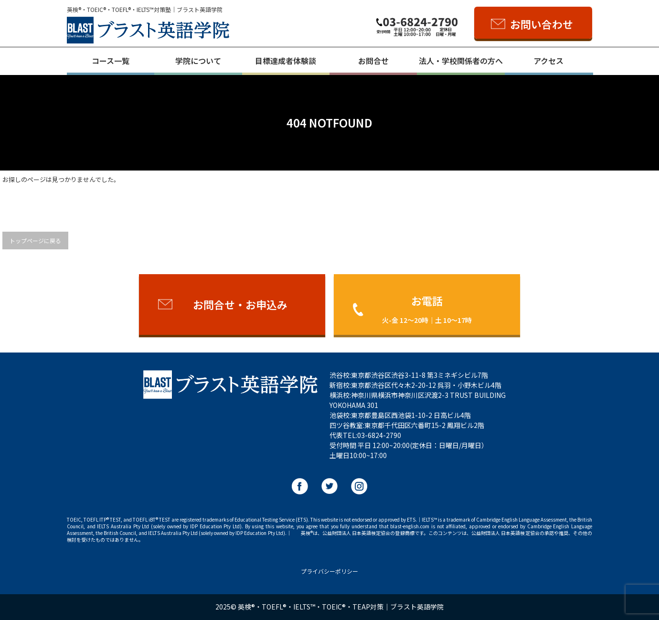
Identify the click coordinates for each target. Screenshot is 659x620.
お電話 (427, 309)
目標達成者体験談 (285, 60)
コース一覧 (110, 60)
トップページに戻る (35, 240)
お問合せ (373, 60)
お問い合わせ (541, 24)
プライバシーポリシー (329, 571)
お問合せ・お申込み (240, 304)
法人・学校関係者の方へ (461, 60)
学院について (198, 60)
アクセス (548, 60)
